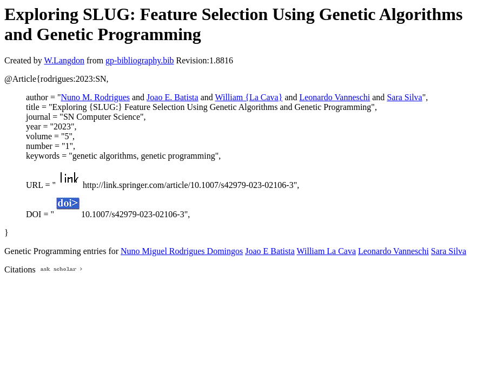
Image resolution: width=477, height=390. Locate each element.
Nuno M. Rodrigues (95, 97)
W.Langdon (64, 60)
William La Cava (326, 251)
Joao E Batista (270, 251)
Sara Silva (404, 97)
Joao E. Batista (172, 97)
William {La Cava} (248, 97)
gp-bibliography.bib (139, 60)
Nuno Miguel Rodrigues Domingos (182, 251)
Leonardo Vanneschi (334, 97)
